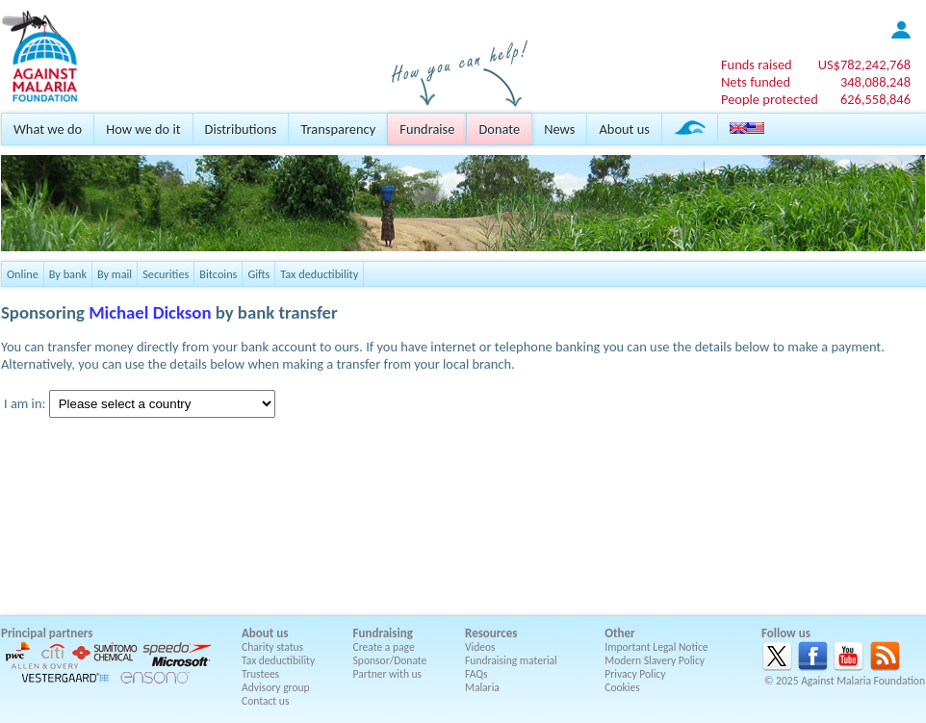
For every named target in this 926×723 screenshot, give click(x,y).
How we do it (143, 129)
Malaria (482, 687)
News (559, 129)
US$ (864, 64)
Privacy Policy (634, 674)
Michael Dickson (150, 312)
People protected (769, 99)
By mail (114, 274)
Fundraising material (511, 660)
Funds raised (756, 64)
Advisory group (276, 687)
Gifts (258, 274)
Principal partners (46, 633)
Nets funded (755, 81)
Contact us (265, 701)
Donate (499, 129)
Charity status (272, 647)
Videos (480, 647)
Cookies (622, 687)
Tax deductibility (319, 274)
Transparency (337, 129)
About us (624, 129)
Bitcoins (218, 274)
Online (23, 274)
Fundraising (383, 633)
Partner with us (388, 674)
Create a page (384, 647)
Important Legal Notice (655, 647)
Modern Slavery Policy (654, 660)
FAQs (476, 674)
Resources (491, 633)
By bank (68, 274)
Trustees (260, 674)
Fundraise (426, 129)
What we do (47, 129)
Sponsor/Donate (390, 660)
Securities (165, 274)
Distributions (241, 129)
